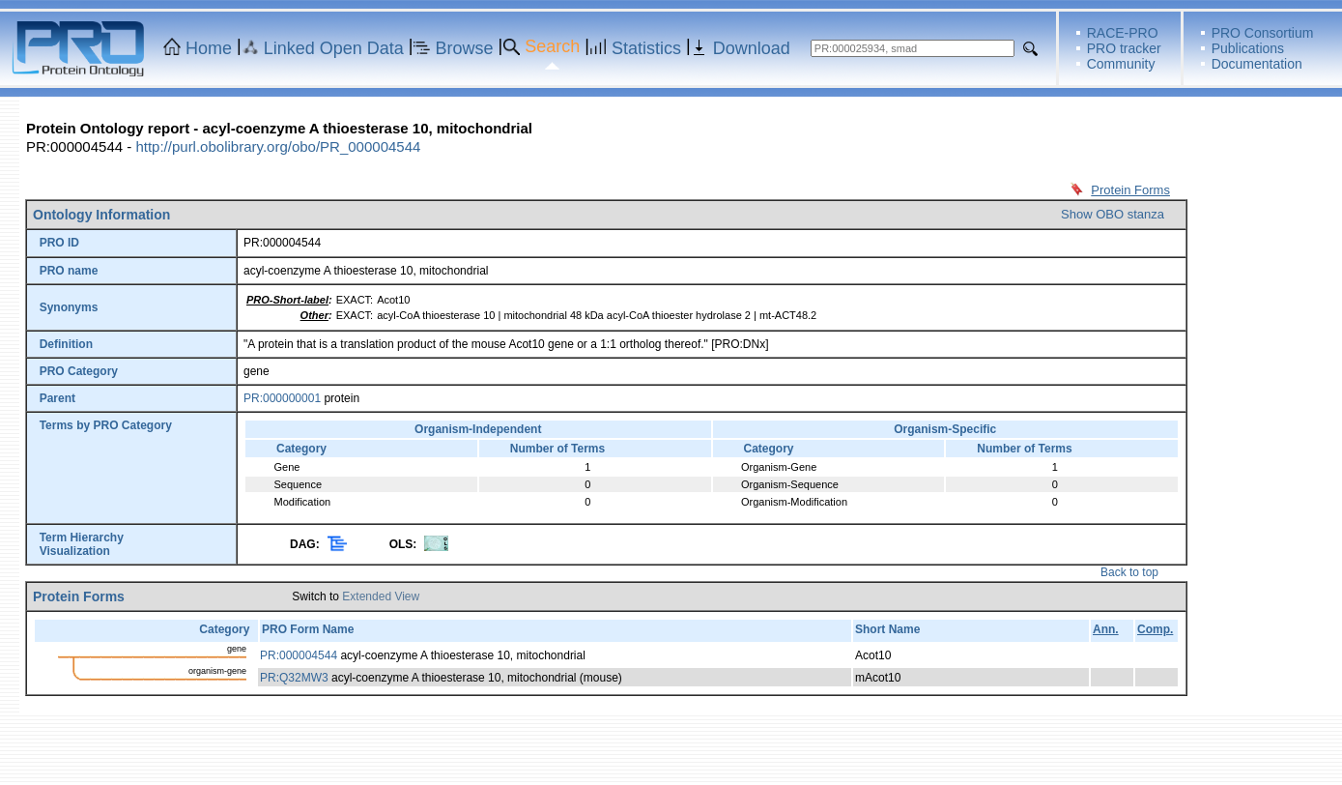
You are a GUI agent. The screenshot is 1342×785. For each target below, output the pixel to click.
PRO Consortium (1263, 33)
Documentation (1257, 64)
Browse (465, 48)
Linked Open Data (334, 48)
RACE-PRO (1122, 33)
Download (751, 48)
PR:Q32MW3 (294, 677)
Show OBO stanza (1112, 214)
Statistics (646, 48)
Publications (1248, 48)
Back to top (1129, 572)
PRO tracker (1124, 48)
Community (1121, 64)
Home (209, 48)
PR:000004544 (298, 655)
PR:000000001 (282, 398)
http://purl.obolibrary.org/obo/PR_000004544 (277, 146)
